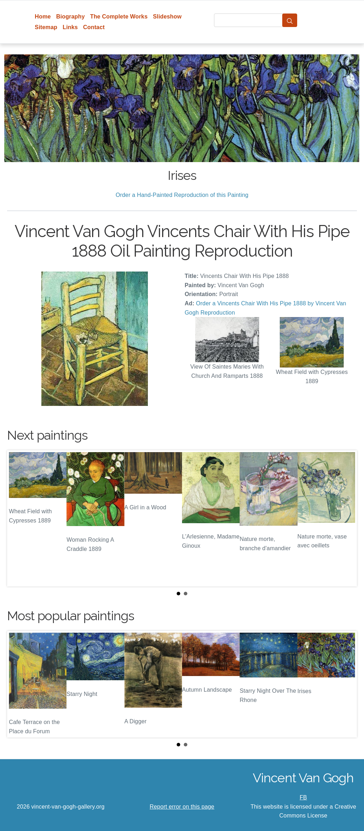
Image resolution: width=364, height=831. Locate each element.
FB (303, 797)
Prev (18, 518)
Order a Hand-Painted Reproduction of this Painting (182, 195)
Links (70, 27)
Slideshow (167, 17)
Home (43, 17)
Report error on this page (182, 807)
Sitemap (46, 27)
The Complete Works (119, 17)
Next (346, 518)
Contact (94, 27)
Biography (70, 17)
